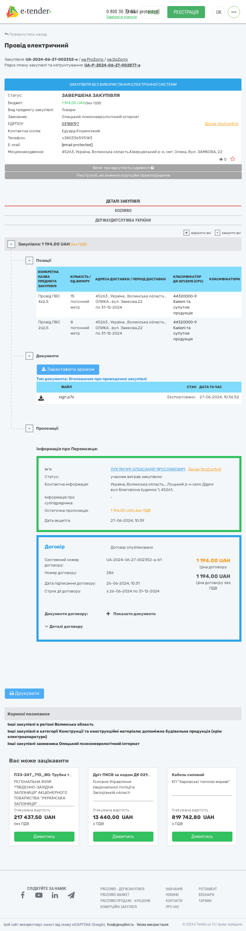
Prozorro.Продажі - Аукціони (125, 901)
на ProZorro (92, 59)
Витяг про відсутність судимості (123, 168)
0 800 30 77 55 (120, 11)
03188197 (70, 123)
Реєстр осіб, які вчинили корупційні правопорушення (123, 175)
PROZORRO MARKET (114, 895)
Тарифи (205, 901)
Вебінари (206, 895)
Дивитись (44, 836)
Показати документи (131, 614)
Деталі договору (64, 626)
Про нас (172, 907)
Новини (172, 895)
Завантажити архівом (68, 369)
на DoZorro (117, 59)
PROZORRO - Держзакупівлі (122, 889)
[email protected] (77, 145)
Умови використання (153, 925)
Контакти (174, 901)
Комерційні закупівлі (118, 907)
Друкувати (24, 693)
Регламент (208, 889)
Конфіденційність (120, 925)
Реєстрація (186, 12)
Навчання (174, 889)
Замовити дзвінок (121, 16)
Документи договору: (66, 614)
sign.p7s (66, 397)
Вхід (153, 12)
